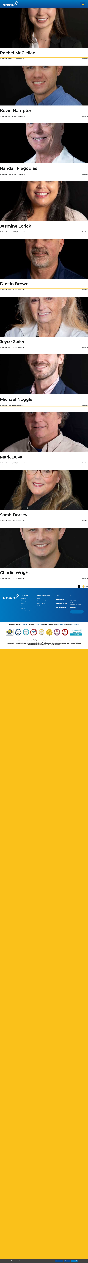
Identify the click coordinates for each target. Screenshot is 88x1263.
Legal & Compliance (75, 604)
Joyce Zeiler (12, 341)
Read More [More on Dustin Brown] (85, 289)
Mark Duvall (12, 457)
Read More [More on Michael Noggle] (85, 405)
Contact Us (73, 600)
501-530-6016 (75, 624)
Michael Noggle (16, 399)
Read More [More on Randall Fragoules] (85, 174)
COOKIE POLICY (50, 638)
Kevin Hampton (16, 110)
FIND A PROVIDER (61, 603)
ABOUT (58, 595)
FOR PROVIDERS (61, 607)
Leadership (73, 595)
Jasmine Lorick (15, 226)
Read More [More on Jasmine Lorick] (85, 232)
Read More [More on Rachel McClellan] (85, 58)
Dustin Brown (14, 283)
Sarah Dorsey (13, 514)
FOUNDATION (60, 599)
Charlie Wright (15, 572)
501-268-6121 (24, 624)
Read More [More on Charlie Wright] (85, 578)
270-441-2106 (38, 624)
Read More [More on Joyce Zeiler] (85, 347)
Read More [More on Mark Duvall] (85, 463)
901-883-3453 (61, 624)
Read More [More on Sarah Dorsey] (85, 521)
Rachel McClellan (17, 52)
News (71, 602)
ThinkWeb (4, 58)
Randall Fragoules (18, 168)
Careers (72, 598)
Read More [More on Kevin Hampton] (85, 116)
